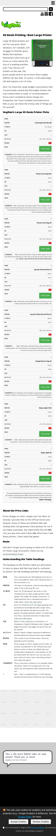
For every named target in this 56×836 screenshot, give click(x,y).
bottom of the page (45, 500)
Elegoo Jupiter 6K (46, 453)
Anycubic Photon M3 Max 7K (43, 270)
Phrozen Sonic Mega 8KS (44, 174)
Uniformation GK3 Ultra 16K (43, 123)
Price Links (45, 149)
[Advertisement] (28, 708)
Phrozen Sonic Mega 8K (44, 223)
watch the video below (33, 602)
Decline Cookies (41, 821)
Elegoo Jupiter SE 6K (45, 408)
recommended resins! (13, 554)
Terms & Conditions (38, 827)
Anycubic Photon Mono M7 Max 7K (41, 314)
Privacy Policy (25, 816)
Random (8, 760)
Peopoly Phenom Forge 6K (43, 361)
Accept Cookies (18, 821)
